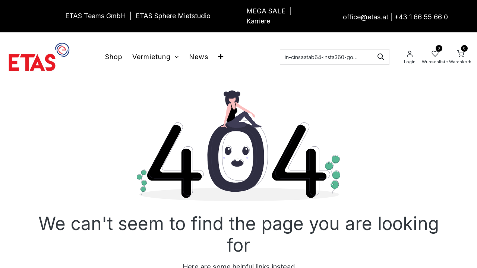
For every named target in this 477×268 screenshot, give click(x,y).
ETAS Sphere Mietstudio (173, 16)
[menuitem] (113, 57)
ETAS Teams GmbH (95, 16)
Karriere (258, 21)
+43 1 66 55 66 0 (421, 17)
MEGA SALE (265, 11)
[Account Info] (409, 57)
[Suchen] (381, 57)
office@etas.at (365, 17)
